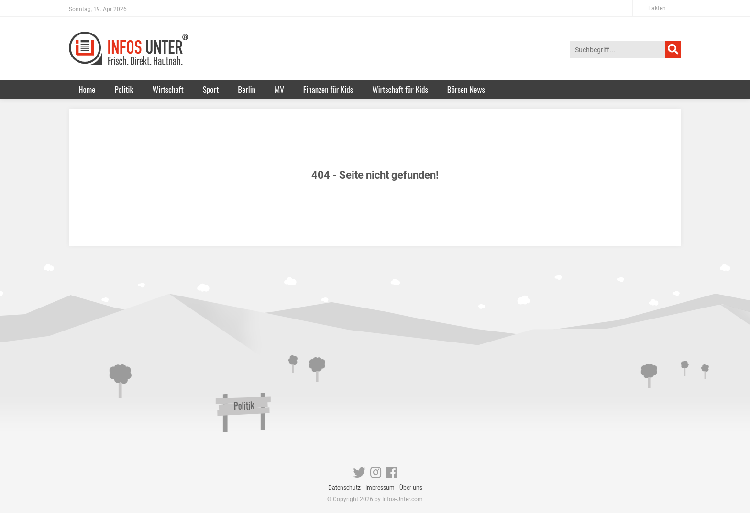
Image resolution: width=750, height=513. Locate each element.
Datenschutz (344, 487)
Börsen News (466, 89)
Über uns (410, 487)
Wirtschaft (168, 89)
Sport (211, 89)
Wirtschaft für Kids (400, 89)
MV (279, 89)
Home (86, 89)
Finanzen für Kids (328, 89)
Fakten (657, 8)
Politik (123, 89)
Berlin (246, 89)
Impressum (380, 487)
